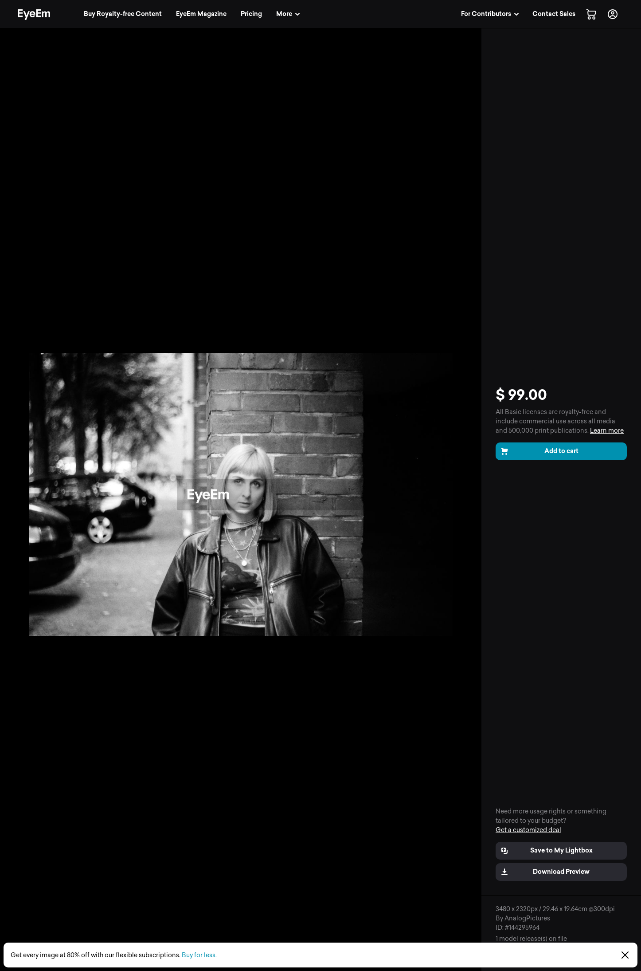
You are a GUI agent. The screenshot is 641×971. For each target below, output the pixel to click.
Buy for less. (199, 955)
